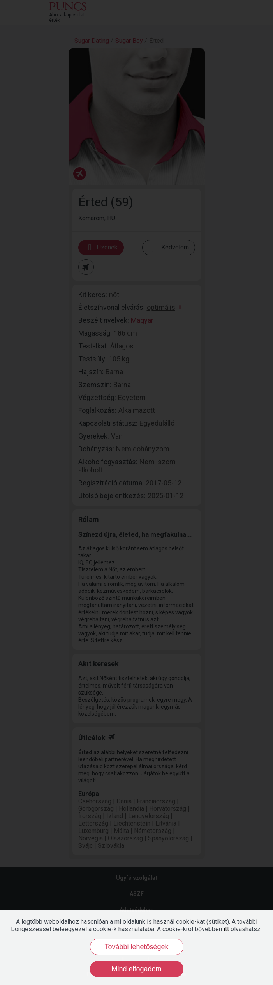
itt (226, 929)
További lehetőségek (136, 947)
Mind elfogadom (136, 969)
